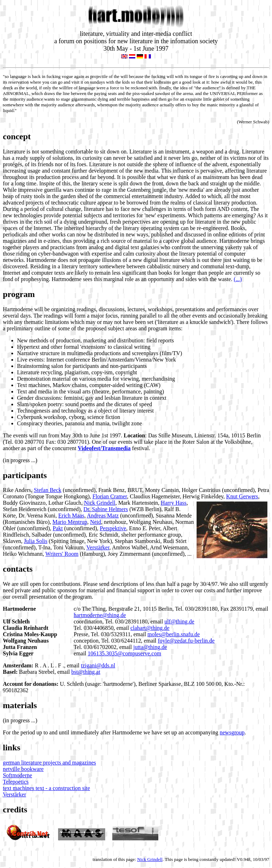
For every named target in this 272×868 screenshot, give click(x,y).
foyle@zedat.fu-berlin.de (186, 641)
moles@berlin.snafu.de (173, 634)
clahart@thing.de (149, 628)
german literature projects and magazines (49, 763)
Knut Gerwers (242, 496)
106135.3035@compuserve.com (125, 653)
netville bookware (23, 769)
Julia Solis (35, 541)
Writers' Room (61, 554)
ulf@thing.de (179, 621)
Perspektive (113, 528)
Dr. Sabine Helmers (105, 509)
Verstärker (97, 547)
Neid (95, 522)
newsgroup (232, 732)
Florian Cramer (109, 496)
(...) (238, 279)
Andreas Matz (103, 516)
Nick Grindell (99, 503)
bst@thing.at (85, 672)
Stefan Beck (48, 490)
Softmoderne (17, 775)
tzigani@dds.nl (98, 665)
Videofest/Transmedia (104, 448)
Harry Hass (173, 503)
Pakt (58, 528)
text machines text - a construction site (46, 788)
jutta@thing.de (150, 647)
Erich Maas (71, 516)
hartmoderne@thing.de (100, 615)
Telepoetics (16, 782)
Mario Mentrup (69, 522)
